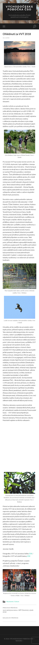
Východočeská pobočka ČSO (19, 8)
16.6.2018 (6, 38)
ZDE (30, 554)
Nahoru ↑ (19, 641)
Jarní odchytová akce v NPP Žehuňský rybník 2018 (19, 610)
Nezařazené (10, 601)
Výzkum (16, 601)
